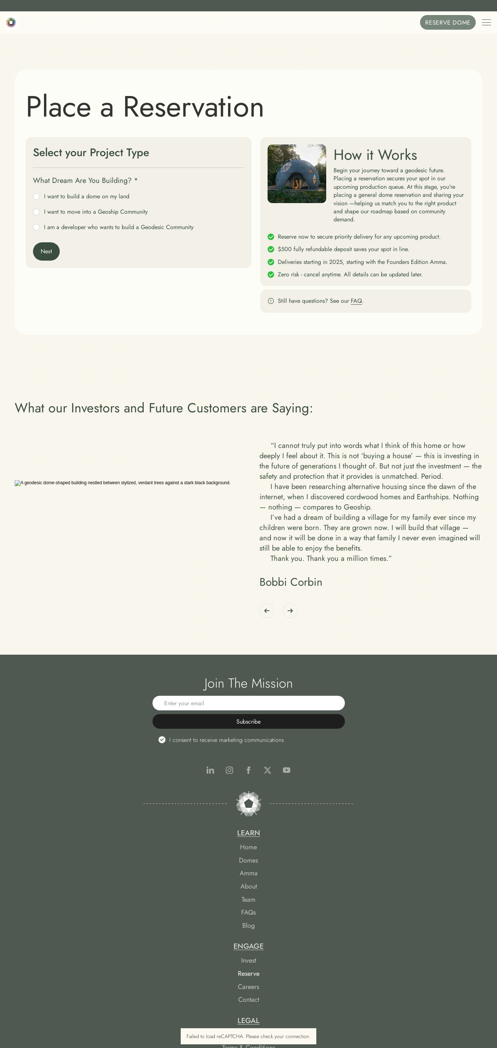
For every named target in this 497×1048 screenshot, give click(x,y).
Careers (248, 922)
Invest (248, 896)
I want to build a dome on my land (81, 196)
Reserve (248, 908)
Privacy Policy (355, 922)
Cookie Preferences (355, 936)
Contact (248, 934)
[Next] (290, 661)
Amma (142, 922)
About (142, 934)
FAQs (142, 961)
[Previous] (266, 661)
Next (46, 251)
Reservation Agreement (355, 896)
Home (142, 896)
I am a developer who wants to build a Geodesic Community (113, 227)
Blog (142, 974)
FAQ (356, 301)
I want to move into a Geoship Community (90, 212)
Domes (142, 908)
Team (142, 948)
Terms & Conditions (355, 908)
